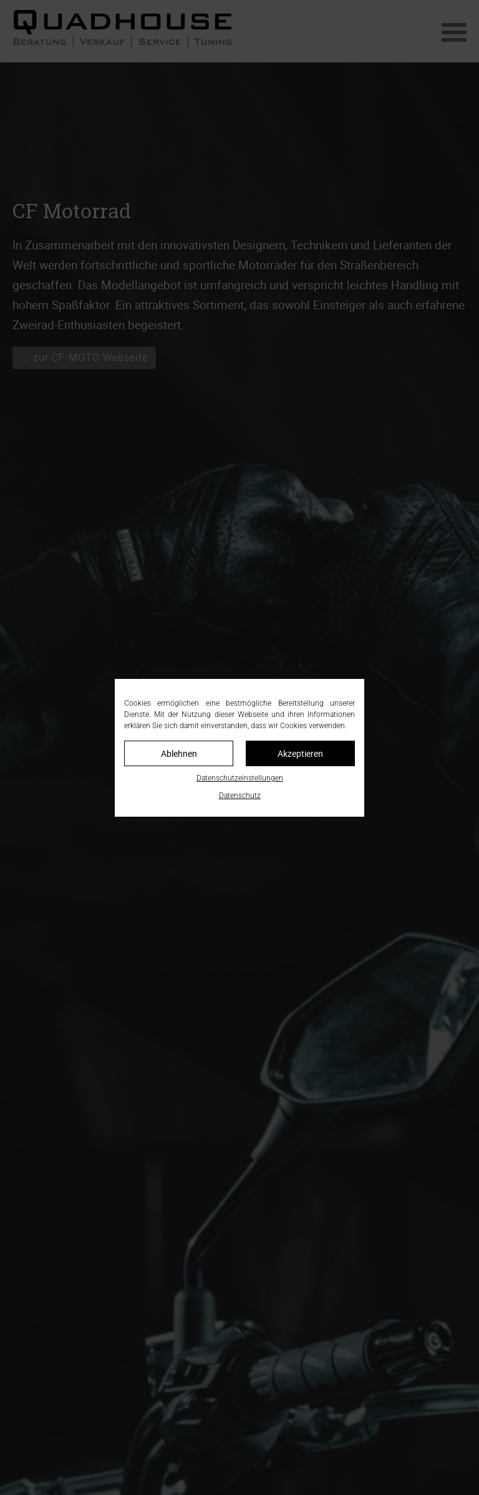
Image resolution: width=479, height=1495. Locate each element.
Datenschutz (240, 795)
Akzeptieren (300, 753)
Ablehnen (179, 753)
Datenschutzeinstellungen (239, 778)
